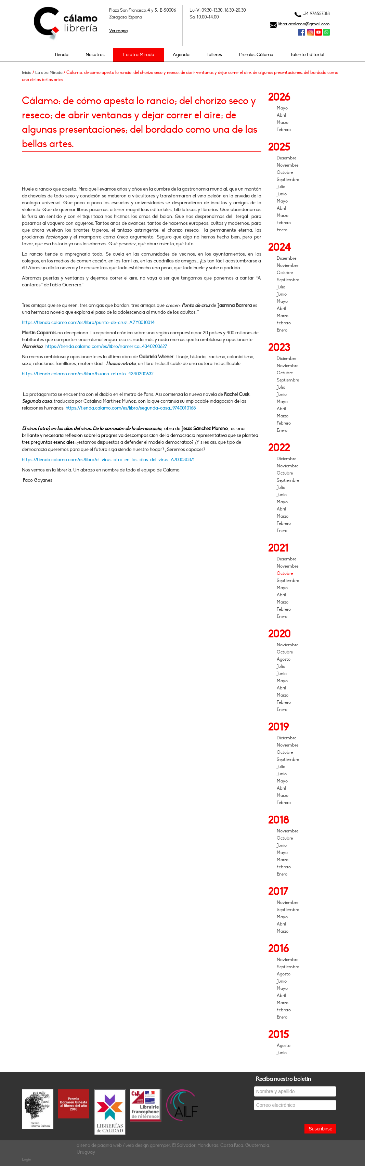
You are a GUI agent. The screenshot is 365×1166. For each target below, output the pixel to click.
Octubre (285, 172)
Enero (282, 230)
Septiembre (288, 179)
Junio (282, 194)
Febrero (284, 129)
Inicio (26, 72)
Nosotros (95, 54)
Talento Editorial (307, 54)
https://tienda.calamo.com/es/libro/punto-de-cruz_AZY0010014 (88, 322)
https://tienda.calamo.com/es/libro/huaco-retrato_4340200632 (88, 374)
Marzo (282, 122)
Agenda (181, 54)
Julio (281, 187)
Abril (281, 115)
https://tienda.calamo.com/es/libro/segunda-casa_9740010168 (131, 408)
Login (26, 1159)
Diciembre (286, 158)
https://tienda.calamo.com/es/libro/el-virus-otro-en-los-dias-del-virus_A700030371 (108, 460)
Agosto (283, 659)
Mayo (282, 108)
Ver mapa (118, 31)
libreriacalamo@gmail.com (304, 24)
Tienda (61, 54)
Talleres (214, 54)
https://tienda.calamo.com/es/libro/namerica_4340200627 (106, 346)
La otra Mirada (138, 54)
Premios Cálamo (256, 54)
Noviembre (287, 165)
